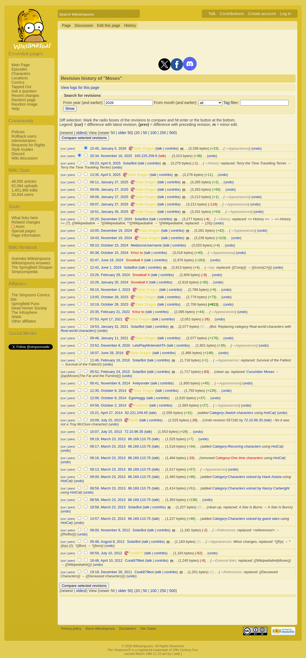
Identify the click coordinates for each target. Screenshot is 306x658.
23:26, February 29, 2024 (110, 275)
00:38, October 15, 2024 (109, 253)
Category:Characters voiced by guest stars (246, 519)
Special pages (23, 231)
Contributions (232, 13)
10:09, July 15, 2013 (106, 420)
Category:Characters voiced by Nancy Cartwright (251, 488)
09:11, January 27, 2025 (109, 182)
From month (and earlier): (175, 102)
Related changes (25, 222)
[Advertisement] (30, 432)
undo (257, 148)
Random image (24, 104)
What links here (24, 218)
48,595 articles (23, 181)
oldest (81, 133)
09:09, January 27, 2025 (109, 189)
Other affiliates (23, 321)
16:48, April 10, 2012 (106, 560)
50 (145, 133)
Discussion (84, 25)
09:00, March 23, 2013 (108, 477)
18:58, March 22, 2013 (108, 507)
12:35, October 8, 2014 (108, 391)
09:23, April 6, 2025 (105, 163)
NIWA (16, 317)
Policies (18, 132)
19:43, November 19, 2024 (111, 238)
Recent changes (25, 95)
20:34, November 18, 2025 (111, 156)
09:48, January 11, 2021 (109, 338)
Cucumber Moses (260, 372)
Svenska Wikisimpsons (31, 258)
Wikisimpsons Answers (30, 263)
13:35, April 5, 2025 (105, 175)
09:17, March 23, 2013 (108, 446)
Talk (212, 13)
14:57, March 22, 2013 (108, 519)
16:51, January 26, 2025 (109, 212)
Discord (17, 154)
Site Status (148, 629)
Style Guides (22, 149)
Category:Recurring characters (236, 446)
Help (15, 108)
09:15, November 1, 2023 (110, 290)
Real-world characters (77, 331)
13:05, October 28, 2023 (109, 297)
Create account (262, 13)
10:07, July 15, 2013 (106, 432)
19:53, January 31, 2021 (109, 326)
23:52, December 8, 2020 (110, 345)
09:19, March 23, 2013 (108, 439)
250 (163, 133)
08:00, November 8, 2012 (110, 530)
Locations (19, 78)
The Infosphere (24, 312)
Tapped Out (21, 87)
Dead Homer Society (29, 308)
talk (159, 148)
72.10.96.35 (253, 420)
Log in (285, 13)
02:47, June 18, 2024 (106, 260)
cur (64, 156)
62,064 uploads (24, 186)
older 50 (125, 133)
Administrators (23, 140)
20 (137, 133)
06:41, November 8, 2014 (110, 383)
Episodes (19, 69)
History (130, 25)
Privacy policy (71, 629)
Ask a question (24, 91)
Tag (226, 102)
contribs (171, 148)
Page (66, 25)
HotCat (269, 413)
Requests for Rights (28, 145)
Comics (17, 82)
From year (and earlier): (83, 102)
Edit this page (108, 25)
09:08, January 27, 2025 (109, 197)
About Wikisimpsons (100, 629)
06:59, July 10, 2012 (106, 553)
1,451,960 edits (24, 190)
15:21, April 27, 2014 (106, 413)
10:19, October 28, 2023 (109, 304)
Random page (23, 100)
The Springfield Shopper (32, 267)
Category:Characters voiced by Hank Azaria (246, 477)
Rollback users (24, 136)
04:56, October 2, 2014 (108, 405)
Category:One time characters (239, 458)
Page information (25, 235)
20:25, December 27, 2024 (111, 219)
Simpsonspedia (24, 271)
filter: (231, 102)
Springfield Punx (25, 304)
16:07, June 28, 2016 (106, 353)
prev (71, 148)
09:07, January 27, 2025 (109, 204)
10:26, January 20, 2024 (109, 282)
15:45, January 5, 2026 (108, 148)
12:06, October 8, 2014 (108, 398)
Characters (20, 73)
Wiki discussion (24, 158)
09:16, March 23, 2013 (108, 458)
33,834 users (22, 194)
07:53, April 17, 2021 (106, 319)
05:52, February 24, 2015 (110, 372)
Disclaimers (127, 629)
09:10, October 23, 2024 (109, 245)
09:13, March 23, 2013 (108, 469)
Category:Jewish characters (231, 413)
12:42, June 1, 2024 (105, 267)
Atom (20, 226)
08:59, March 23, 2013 (108, 488)
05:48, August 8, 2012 (107, 542)
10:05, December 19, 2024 (111, 230)
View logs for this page (80, 87)
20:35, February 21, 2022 (110, 312)
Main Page (20, 65)
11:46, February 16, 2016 (110, 360)
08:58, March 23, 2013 (108, 500)
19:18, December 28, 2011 (111, 572)
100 (153, 133)
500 (172, 133)
